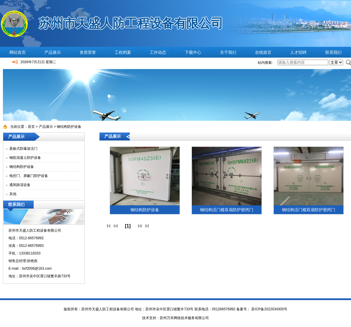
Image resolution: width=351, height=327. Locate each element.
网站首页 (17, 52)
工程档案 (123, 52)
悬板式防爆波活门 (23, 149)
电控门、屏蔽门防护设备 (28, 176)
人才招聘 (298, 52)
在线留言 (263, 52)
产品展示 (52, 52)
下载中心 (193, 52)
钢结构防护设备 (69, 127)
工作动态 (158, 52)
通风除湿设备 (19, 185)
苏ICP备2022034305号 (268, 309)
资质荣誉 (88, 52)
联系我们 (333, 52)
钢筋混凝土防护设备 (25, 158)
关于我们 (228, 52)
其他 (12, 194)
